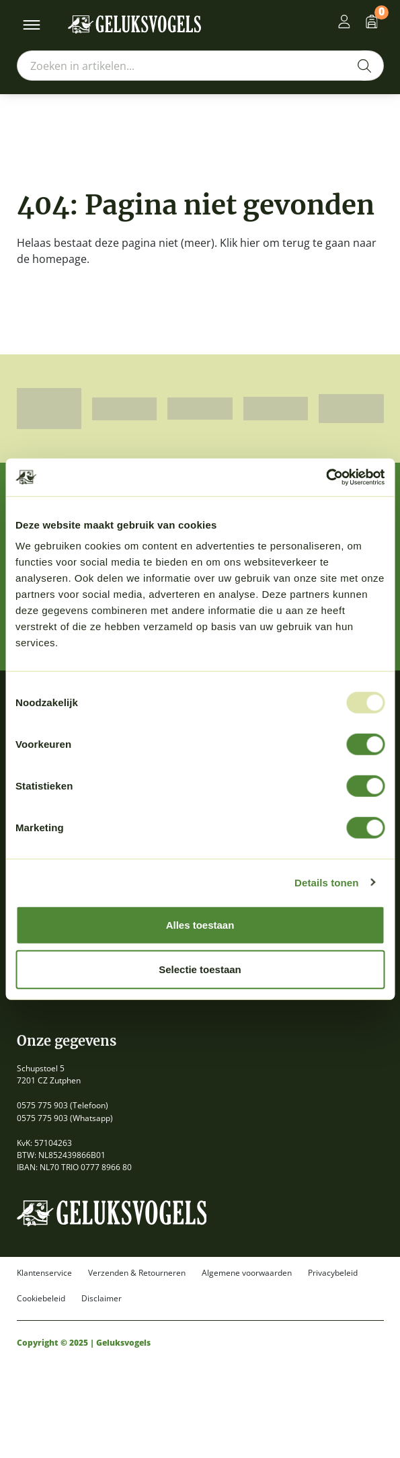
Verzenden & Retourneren (137, 1273)
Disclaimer (101, 1298)
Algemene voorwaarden (247, 1273)
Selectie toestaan (200, 968)
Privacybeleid (333, 1273)
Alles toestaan (200, 925)
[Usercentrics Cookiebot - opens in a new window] (326, 477)
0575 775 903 (42, 1105)
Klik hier (240, 242)
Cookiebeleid (41, 1298)
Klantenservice (44, 1273)
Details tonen (326, 882)
